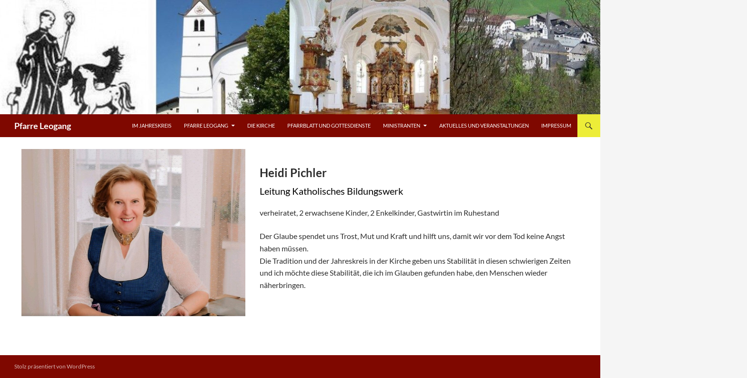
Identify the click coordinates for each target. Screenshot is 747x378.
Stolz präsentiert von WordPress (54, 366)
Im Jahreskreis (152, 125)
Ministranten (401, 125)
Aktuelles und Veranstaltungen (484, 125)
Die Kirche (261, 125)
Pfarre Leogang (42, 125)
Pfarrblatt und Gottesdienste (329, 125)
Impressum (556, 125)
